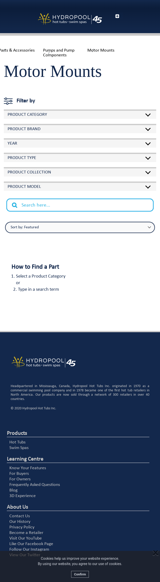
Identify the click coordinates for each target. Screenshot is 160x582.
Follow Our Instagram (29, 549)
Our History (19, 521)
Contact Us (19, 516)
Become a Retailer (26, 532)
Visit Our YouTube (25, 538)
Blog (13, 490)
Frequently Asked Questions (34, 484)
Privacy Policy (21, 527)
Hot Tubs (17, 442)
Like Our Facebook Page (31, 544)
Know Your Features (27, 468)
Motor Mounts (100, 50)
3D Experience (22, 496)
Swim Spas (19, 447)
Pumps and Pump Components (58, 53)
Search (17, 201)
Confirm (80, 574)
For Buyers (19, 473)
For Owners (20, 479)
